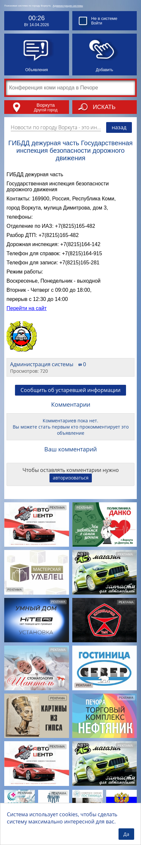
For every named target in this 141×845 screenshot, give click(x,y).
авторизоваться (71, 478)
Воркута (45, 105)
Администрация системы (68, 5)
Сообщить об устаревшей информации (70, 390)
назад (119, 127)
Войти (96, 23)
